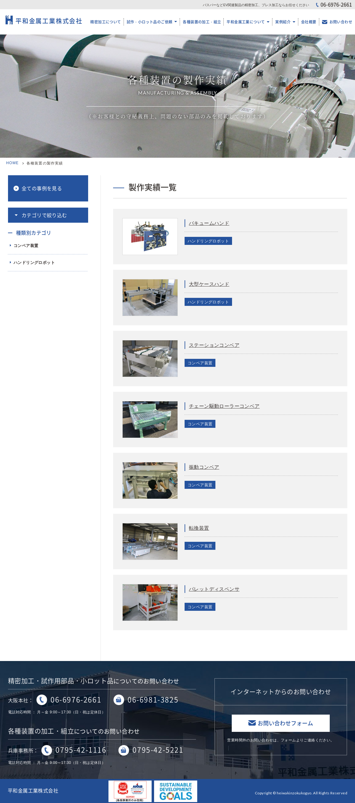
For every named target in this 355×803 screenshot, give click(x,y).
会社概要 (308, 22)
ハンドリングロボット (34, 262)
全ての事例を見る (42, 188)
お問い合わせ (340, 22)
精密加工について (105, 22)
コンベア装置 (26, 245)
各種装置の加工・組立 (202, 22)
